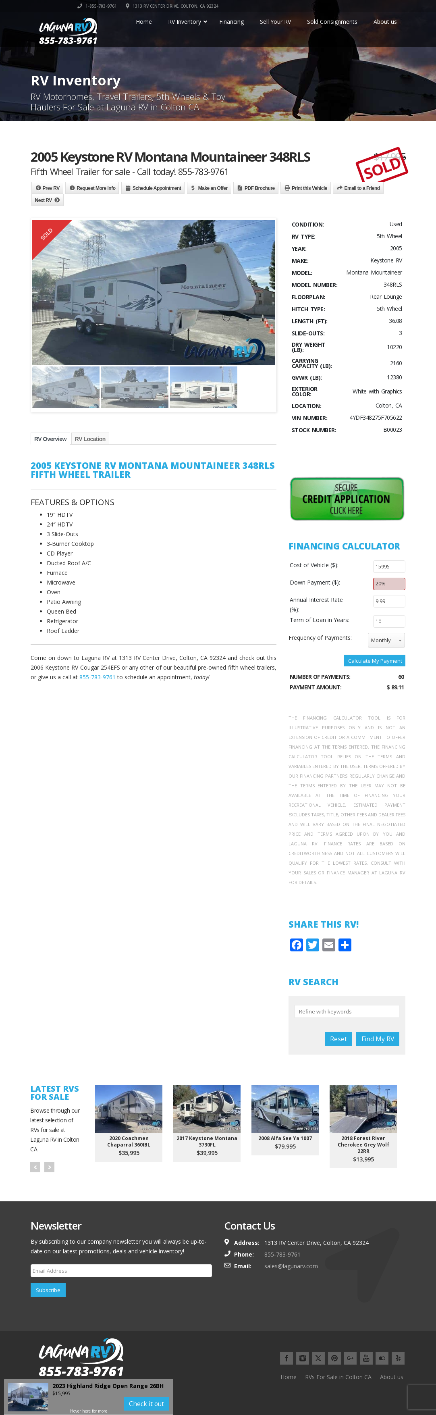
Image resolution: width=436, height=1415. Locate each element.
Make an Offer (213, 188)
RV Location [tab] (90, 439)
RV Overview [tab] (50, 439)
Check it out (146, 1403)
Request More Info (96, 188)
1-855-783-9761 (284, 6)
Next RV (43, 200)
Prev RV (51, 188)
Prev (35, 1167)
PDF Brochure (260, 188)
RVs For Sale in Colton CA (338, 1377)
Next (49, 1167)
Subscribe (48, 1290)
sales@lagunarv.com (291, 1266)
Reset (338, 1038)
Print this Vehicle (309, 188)
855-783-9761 (97, 677)
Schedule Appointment (157, 188)
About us (391, 1377)
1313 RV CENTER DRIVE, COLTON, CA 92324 (359, 6)
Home (288, 1377)
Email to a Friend (362, 188)
